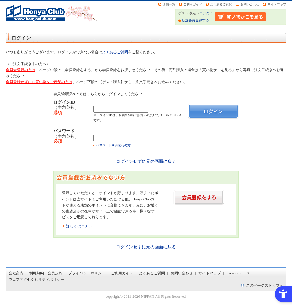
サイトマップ (276, 4)
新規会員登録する (195, 20)
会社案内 (16, 273)
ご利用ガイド (192, 4)
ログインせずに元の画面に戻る (146, 161)
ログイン (205, 13)
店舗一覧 (169, 4)
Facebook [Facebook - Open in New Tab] (233, 273)
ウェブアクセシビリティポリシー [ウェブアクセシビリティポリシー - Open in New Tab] (36, 279)
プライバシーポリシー (86, 273)
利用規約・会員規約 (45, 273)
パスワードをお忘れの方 (113, 145)
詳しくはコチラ (79, 226)
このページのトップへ (264, 285)
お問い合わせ (249, 4)
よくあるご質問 (221, 4)
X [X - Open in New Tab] (248, 273)
